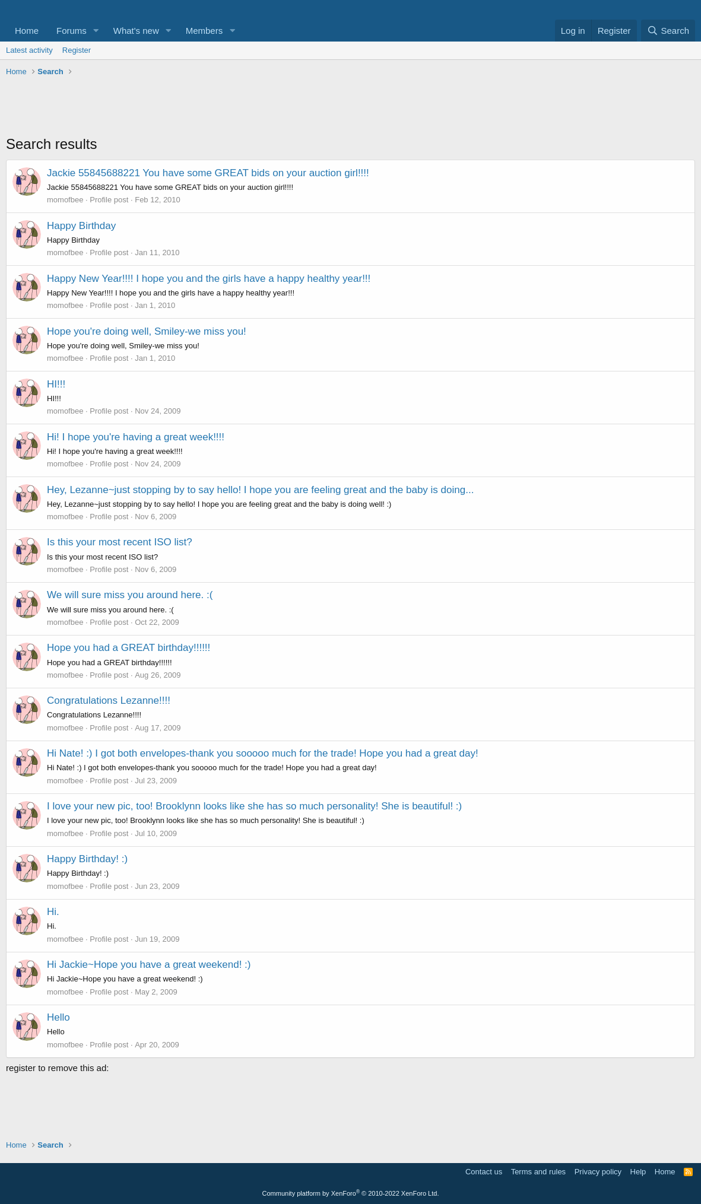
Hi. (53, 911)
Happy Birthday (81, 225)
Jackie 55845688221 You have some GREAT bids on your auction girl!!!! (208, 173)
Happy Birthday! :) (87, 859)
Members (204, 31)
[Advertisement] (350, 107)
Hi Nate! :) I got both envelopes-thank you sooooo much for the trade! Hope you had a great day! (262, 753)
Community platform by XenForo (350, 1193)
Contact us (483, 1171)
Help (638, 1171)
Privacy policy (598, 1171)
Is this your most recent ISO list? (119, 542)
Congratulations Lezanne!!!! (108, 700)
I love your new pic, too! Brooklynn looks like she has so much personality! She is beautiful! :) (254, 806)
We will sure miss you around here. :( (129, 595)
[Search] (668, 31)
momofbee (65, 199)
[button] (96, 31)
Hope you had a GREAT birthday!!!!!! (128, 647)
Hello (58, 1017)
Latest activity (29, 50)
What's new (136, 31)
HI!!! (56, 384)
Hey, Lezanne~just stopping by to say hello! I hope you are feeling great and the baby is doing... (260, 489)
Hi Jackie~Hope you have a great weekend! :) (149, 964)
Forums (71, 31)
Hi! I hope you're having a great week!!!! (135, 437)
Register (76, 50)
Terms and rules (538, 1171)
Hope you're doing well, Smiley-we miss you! (146, 331)
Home (27, 31)
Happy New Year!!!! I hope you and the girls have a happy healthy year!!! (208, 278)
